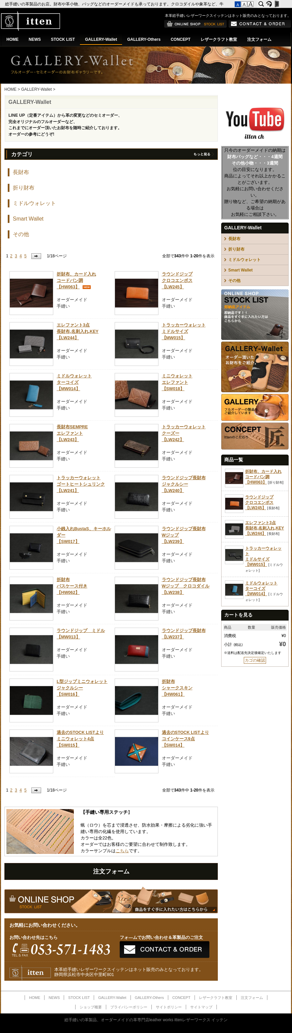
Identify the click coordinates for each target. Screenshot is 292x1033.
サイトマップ (201, 1007)
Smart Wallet (28, 219)
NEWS (35, 39)
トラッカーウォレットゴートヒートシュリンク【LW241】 (81, 484)
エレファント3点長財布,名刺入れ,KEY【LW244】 (77, 331)
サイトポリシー (169, 1007)
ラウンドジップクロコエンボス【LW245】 (177, 280)
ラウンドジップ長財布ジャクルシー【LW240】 (184, 484)
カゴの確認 (255, 660)
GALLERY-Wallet (101, 39)
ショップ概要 (91, 1007)
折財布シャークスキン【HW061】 (177, 688)
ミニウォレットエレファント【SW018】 (177, 382)
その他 (21, 234)
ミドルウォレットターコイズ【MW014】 (74, 382)
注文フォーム (259, 39)
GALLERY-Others (143, 39)
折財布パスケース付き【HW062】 (72, 586)
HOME (12, 39)
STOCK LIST (63, 39)
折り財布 (23, 188)
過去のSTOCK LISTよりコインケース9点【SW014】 (185, 739)
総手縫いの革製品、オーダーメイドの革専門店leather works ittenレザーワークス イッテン (146, 1019)
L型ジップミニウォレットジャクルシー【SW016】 (82, 688)
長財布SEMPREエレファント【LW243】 (72, 433)
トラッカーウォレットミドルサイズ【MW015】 (184, 331)
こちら (122, 851)
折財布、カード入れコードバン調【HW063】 (76, 280)
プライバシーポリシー (128, 1007)
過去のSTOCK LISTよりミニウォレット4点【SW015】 (80, 739)
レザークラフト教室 (219, 39)
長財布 (21, 172)
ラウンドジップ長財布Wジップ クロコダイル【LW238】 (186, 586)
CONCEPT (181, 39)
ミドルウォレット (34, 203)
